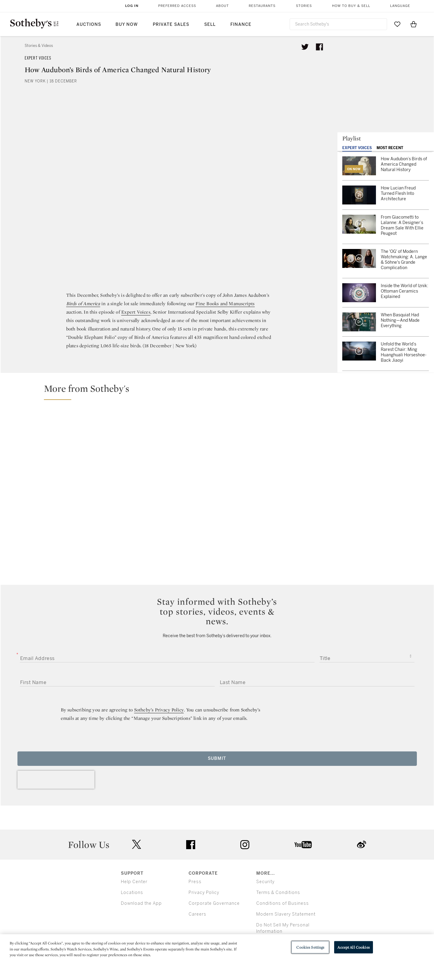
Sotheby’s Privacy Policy (159, 710)
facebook (190, 844)
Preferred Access (177, 6)
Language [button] (400, 6)
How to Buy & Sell (351, 6)
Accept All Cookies (353, 947)
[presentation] (55, 780)
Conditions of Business (282, 903)
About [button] (222, 6)
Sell (210, 24)
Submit (217, 758)
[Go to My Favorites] (397, 24)
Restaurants (262, 6)
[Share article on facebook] (319, 47)
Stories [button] (304, 6)
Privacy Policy (204, 892)
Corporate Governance (214, 903)
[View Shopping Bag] (413, 24)
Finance (240, 24)
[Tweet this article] (305, 47)
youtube (303, 844)
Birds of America (83, 303)
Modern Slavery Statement (285, 914)
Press (195, 881)
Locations (132, 892)
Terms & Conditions (278, 892)
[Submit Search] (380, 24)
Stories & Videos (39, 46)
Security (265, 881)
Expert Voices (38, 58)
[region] (217, 947)
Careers (197, 914)
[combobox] (338, 24)
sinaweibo (361, 844)
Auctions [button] (88, 24)
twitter (136, 844)
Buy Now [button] (126, 24)
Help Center (134, 881)
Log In (132, 6)
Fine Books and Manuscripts (224, 303)
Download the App (141, 903)
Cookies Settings (310, 947)
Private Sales (171, 24)
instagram (244, 844)
